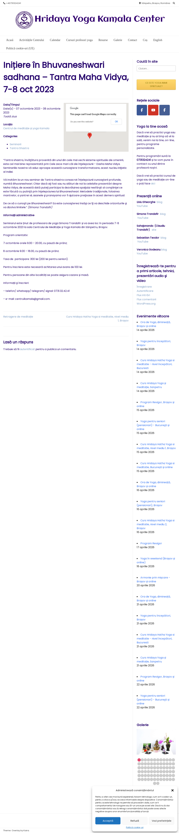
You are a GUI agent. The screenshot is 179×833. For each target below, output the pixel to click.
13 (139, 763)
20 (160, 763)
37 (139, 771)
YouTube (142, 206)
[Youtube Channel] (153, 110)
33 (164, 767)
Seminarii (15, 144)
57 (164, 775)
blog (159, 202)
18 (154, 763)
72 (173, 779)
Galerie (117, 40)
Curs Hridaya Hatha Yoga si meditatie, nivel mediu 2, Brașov (155, 524)
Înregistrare (144, 287)
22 (167, 763)
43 (157, 771)
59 (170, 775)
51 (145, 775)
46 (167, 771)
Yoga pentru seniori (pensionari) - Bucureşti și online (153, 425)
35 (170, 767)
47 (170, 771)
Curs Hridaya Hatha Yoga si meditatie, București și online (155, 465)
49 (139, 775)
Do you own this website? (82, 122)
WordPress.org (146, 303)
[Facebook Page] (142, 110)
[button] (172, 790)
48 (173, 771)
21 (164, 763)
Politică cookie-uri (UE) (20, 48)
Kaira (26, 830)
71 (170, 779)
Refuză (135, 820)
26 (142, 767)
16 (148, 763)
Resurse (103, 40)
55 (157, 775)
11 (170, 759)
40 (148, 771)
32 (160, 767)
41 (151, 771)
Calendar (55, 40)
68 (160, 779)
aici (153, 183)
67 (157, 779)
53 (151, 775)
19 (157, 763)
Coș (145, 40)
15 (145, 763)
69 (164, 779)
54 (154, 775)
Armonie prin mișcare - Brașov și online (153, 579)
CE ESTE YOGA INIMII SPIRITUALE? (156, 84)
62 (142, 779)
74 (157, 783)
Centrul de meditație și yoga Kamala (26, 128)
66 (154, 779)
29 (151, 767)
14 (142, 763)
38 (142, 771)
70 (167, 779)
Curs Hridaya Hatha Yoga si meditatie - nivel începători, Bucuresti (155, 364)
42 (154, 771)
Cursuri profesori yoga (79, 40)
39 (145, 771)
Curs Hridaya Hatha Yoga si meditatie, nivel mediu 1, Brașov (156, 446)
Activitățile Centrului (31, 40)
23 (170, 763)
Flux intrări (143, 295)
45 (164, 771)
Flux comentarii (146, 299)
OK (116, 121)
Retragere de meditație (18, 317)
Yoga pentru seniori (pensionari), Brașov (151, 503)
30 (154, 767)
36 (173, 767)
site (154, 230)
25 (139, 767)
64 (148, 779)
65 (151, 779)
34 (167, 767)
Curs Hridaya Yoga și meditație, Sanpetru (151, 385)
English (157, 40)
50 (142, 775)
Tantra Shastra (19, 148)
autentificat (27, 349)
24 (173, 763)
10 (167, 759)
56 (160, 775)
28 (148, 767)
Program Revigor (151, 543)
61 (139, 779)
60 (173, 775)
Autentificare (145, 291)
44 (160, 771)
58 (167, 775)
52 (148, 775)
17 (151, 763)
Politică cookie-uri (134, 827)
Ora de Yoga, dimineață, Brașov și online (154, 324)
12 (173, 759)
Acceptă (108, 820)
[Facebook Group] (164, 110)
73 (154, 783)
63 (145, 779)
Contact (132, 40)
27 (145, 767)
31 (157, 767)
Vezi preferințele (161, 820)
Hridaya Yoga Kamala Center (100, 19)
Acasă (9, 40)
